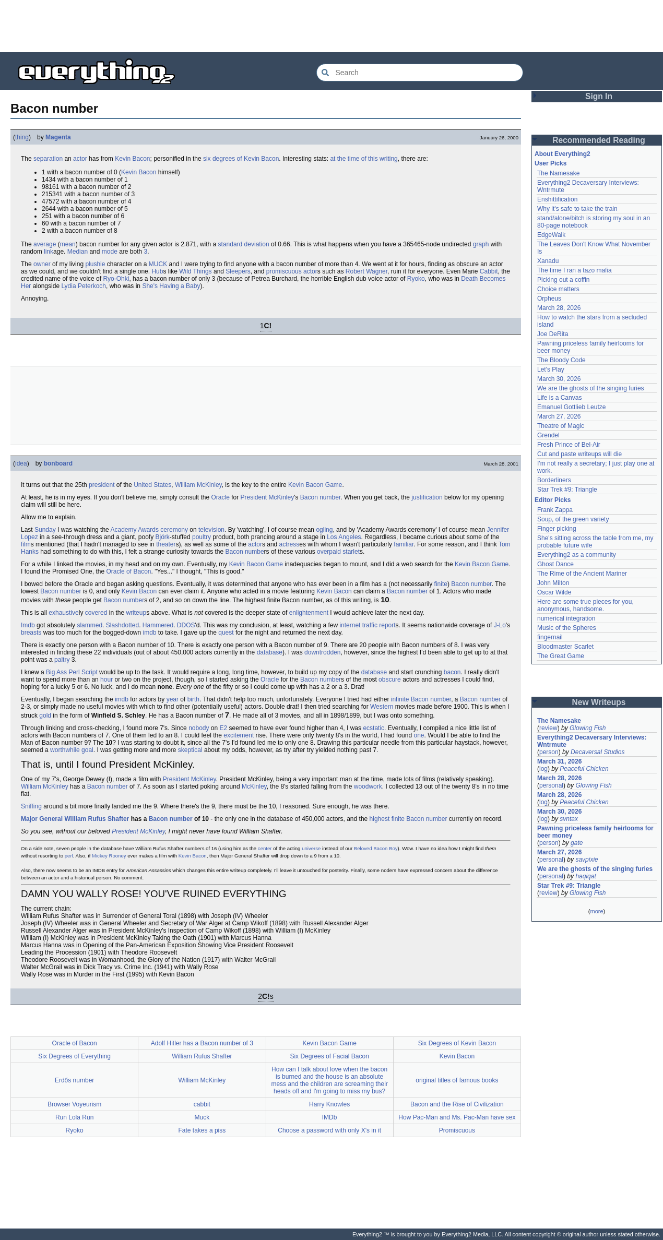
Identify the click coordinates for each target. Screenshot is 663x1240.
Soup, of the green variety (573, 519)
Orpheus (549, 298)
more (596, 911)
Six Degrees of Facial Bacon (329, 1056)
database (269, 652)
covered (96, 612)
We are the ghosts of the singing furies (590, 388)
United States (152, 484)
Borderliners (554, 480)
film (26, 544)
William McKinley (198, 484)
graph (481, 244)
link (48, 251)
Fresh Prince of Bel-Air (568, 444)
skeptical (190, 750)
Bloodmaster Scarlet (565, 646)
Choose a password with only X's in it (329, 1130)
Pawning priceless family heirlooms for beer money (595, 832)
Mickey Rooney (109, 856)
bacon (452, 672)
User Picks (550, 163)
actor (80, 158)
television (211, 529)
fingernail (550, 637)
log (543, 768)
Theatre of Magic (560, 426)
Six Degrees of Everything (74, 1056)
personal (551, 785)
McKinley (254, 786)
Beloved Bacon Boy (376, 848)
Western (381, 706)
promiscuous (284, 271)
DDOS (186, 625)
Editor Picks (553, 500)
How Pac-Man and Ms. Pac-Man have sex (456, 1117)
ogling (324, 529)
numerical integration (566, 618)
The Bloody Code (561, 360)
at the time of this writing (363, 158)
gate (577, 842)
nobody (198, 728)
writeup (136, 612)
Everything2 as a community (576, 554)
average (44, 244)
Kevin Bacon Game (315, 484)
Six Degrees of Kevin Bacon (457, 1043)
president (101, 484)
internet (349, 625)
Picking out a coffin (563, 279)
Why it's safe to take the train (577, 208)
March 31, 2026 (559, 761)
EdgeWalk (551, 235)
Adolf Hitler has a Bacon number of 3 (202, 1043)
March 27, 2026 (559, 416)
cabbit (202, 1104)
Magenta (58, 137)
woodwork (368, 786)
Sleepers (238, 271)
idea (21, 463)
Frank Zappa (555, 510)
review (548, 728)
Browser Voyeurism (74, 1104)
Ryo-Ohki (116, 278)
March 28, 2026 (559, 308)
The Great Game (560, 656)
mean (68, 244)
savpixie (586, 859)
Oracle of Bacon (128, 571)
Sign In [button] (598, 96)
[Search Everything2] (419, 72)
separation (48, 158)
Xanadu (548, 261)
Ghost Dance (555, 564)
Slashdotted (122, 625)
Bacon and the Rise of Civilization (457, 1104)
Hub (157, 271)
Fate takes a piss (202, 1130)
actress (289, 544)
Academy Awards (134, 529)
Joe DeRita (552, 334)
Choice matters (558, 289)
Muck (202, 1117)
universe (311, 848)
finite (440, 584)
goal (87, 750)
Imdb (28, 625)
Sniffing (31, 806)
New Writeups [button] (599, 702)
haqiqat (585, 876)
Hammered (158, 625)
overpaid (329, 551)
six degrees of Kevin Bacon (241, 158)
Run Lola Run (74, 1117)
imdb (149, 632)
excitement (238, 735)
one (418, 735)
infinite (400, 699)
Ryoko (416, 278)
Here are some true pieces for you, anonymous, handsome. (585, 605)
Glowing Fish (588, 728)
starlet (351, 551)
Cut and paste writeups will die (579, 454)
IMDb (329, 1117)
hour (106, 679)
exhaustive (63, 612)
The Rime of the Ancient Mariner (582, 573)
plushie (95, 264)
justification (426, 497)
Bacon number (320, 497)
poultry (201, 537)
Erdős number (74, 1080)
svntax (569, 818)
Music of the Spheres (566, 627)
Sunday (45, 529)
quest (225, 632)
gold (45, 715)
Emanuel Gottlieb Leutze (571, 407)
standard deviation (243, 244)
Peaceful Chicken (584, 768)
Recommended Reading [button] (598, 140)
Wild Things (195, 271)
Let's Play (550, 369)
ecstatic (373, 728)
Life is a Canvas (559, 397)
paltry (61, 659)
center (265, 848)
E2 (224, 728)
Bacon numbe (245, 551)
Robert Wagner (366, 271)
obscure (389, 679)
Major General (42, 818)
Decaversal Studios (597, 752)
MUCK (158, 264)
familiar (403, 544)
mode (109, 251)
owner (42, 264)
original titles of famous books (457, 1080)
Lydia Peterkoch (83, 286)
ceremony (174, 529)
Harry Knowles (329, 1104)
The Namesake (558, 173)
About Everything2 (562, 154)
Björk (163, 537)
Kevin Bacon (132, 158)
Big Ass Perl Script (72, 672)
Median (77, 251)
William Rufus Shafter (96, 818)
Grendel (548, 435)
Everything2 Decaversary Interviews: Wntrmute (591, 741)
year (173, 699)
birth (193, 699)
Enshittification (557, 199)
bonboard (58, 463)
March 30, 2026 (559, 379)
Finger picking (556, 528)
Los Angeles (344, 537)
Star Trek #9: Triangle (567, 489)
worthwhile (65, 750)
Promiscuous (457, 1130)
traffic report (379, 625)
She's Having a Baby (171, 286)
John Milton (553, 583)
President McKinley (267, 497)
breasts (31, 632)
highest (380, 818)
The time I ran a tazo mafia (574, 270)
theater (165, 544)
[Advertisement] (331, 26)
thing (22, 137)
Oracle (220, 497)
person (549, 752)
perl (69, 856)
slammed (89, 625)
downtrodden (322, 652)
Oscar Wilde (554, 592)
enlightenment (308, 612)
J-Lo (500, 625)
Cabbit (489, 271)
